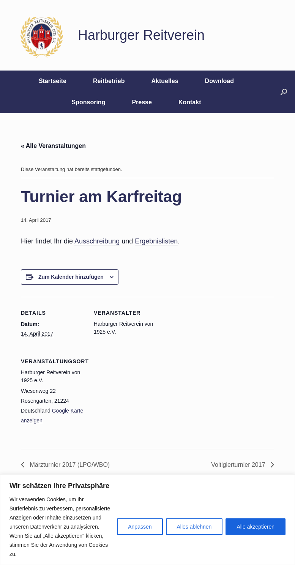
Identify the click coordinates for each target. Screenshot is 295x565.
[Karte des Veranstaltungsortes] (134, 398)
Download (219, 81)
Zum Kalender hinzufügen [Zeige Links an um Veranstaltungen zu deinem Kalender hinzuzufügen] (71, 277)
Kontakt (189, 102)
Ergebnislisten (156, 241)
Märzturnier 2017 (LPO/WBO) (69, 464)
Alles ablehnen (194, 527)
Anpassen (139, 527)
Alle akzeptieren (255, 527)
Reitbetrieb (109, 81)
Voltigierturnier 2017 (239, 464)
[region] (147, 519)
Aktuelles (164, 81)
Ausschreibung (97, 241)
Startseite (52, 81)
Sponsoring (89, 102)
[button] (284, 92)
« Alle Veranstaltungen (53, 146)
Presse (142, 102)
